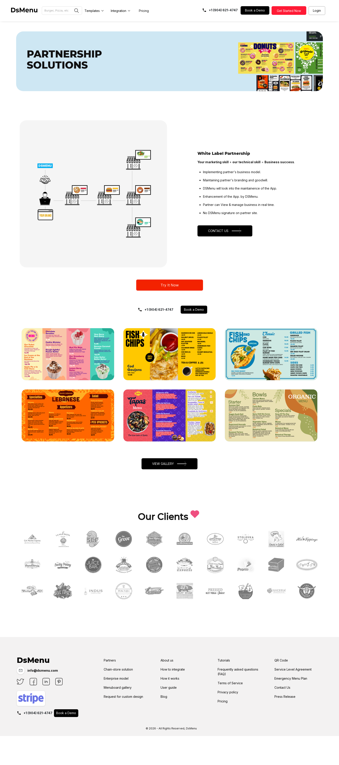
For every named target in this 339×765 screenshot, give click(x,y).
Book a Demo (255, 10)
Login (317, 10)
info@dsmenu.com (37, 671)
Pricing (144, 11)
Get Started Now (289, 11)
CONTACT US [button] (225, 231)
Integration (118, 11)
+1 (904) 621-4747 (155, 310)
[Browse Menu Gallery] (62, 10)
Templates (92, 11)
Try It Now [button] (170, 286)
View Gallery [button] (169, 464)
